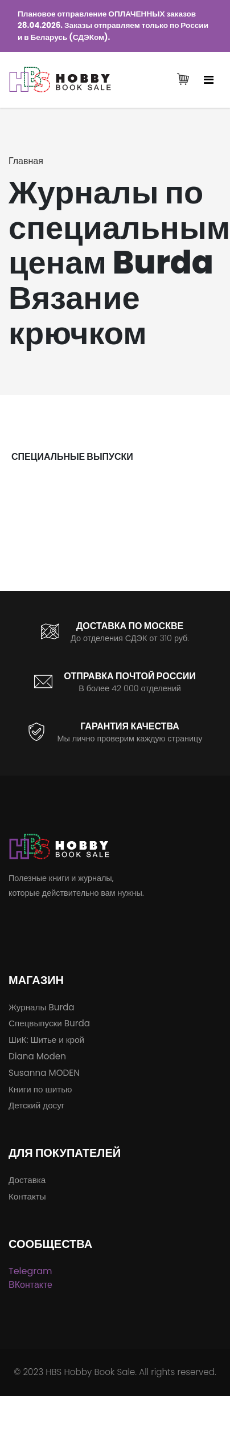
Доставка (27, 1180)
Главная (26, 161)
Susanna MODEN (44, 1073)
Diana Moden (37, 1056)
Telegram (30, 1271)
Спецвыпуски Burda (49, 1023)
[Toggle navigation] (208, 80)
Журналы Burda (42, 1007)
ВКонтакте (30, 1284)
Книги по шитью (40, 1089)
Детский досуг (36, 1105)
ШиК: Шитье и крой (46, 1040)
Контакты (27, 1196)
